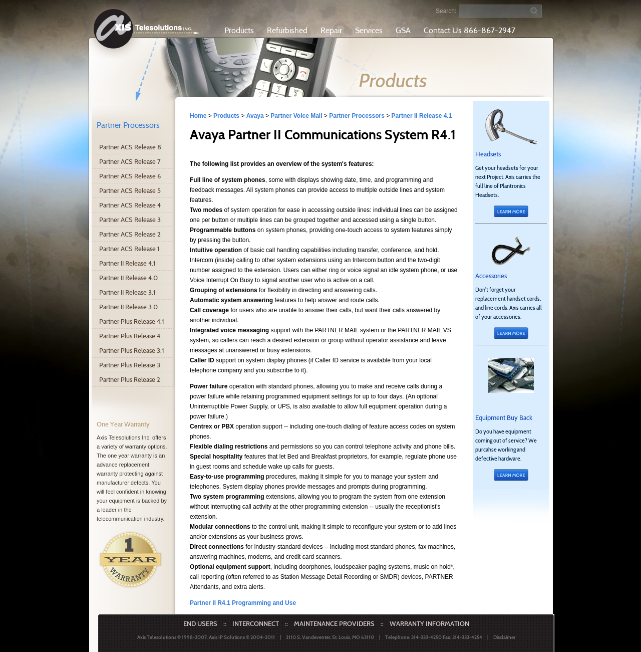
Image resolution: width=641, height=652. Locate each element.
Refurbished (287, 30)
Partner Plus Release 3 (129, 365)
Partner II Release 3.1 (127, 292)
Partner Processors (128, 125)
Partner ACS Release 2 (130, 234)
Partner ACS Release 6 (130, 176)
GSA (403, 30)
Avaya (255, 115)
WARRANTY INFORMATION (429, 623)
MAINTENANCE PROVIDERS (334, 623)
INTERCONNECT (255, 623)
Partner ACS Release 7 (130, 161)
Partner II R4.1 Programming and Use (243, 602)
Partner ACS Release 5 (130, 190)
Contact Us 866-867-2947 (469, 30)
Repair (331, 30)
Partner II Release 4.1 (127, 263)
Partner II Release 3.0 (128, 307)
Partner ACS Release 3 (130, 219)
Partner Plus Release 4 (129, 336)
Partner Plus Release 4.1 (131, 321)
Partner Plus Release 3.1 (131, 350)
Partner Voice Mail (296, 115)
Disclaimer (504, 637)
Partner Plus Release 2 (129, 379)
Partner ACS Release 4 (130, 205)
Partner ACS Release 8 (130, 147)
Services (369, 30)
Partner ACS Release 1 (129, 249)
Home (198, 115)
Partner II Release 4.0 (128, 278)
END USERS (200, 623)
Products (239, 30)
